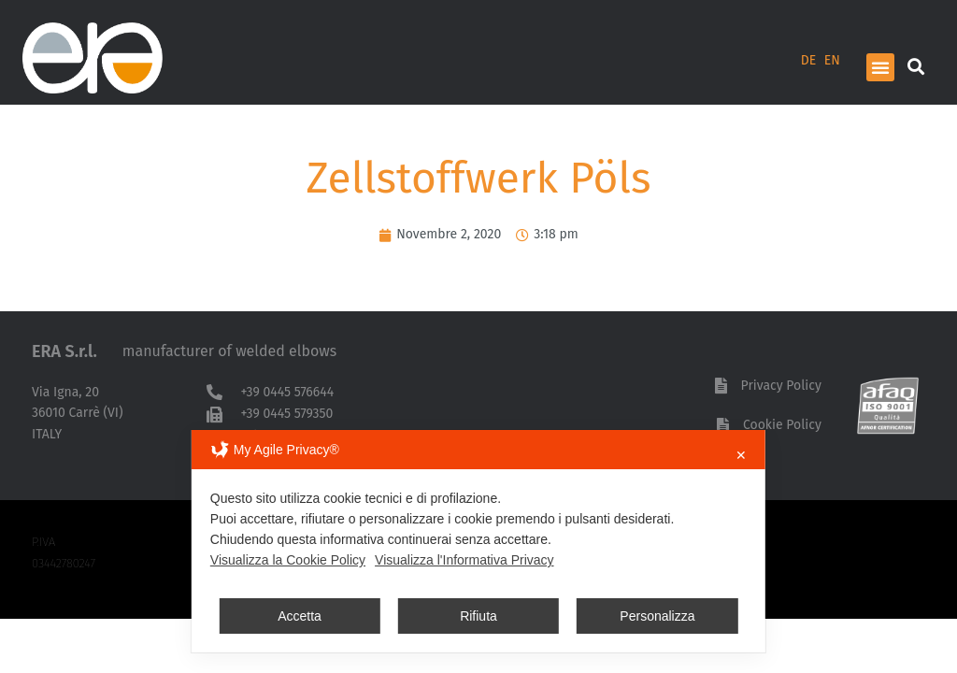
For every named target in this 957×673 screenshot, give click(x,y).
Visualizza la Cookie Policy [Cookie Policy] (287, 559)
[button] (880, 67)
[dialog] (478, 541)
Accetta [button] (299, 616)
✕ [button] (741, 455)
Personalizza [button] (657, 616)
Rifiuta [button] (478, 616)
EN (832, 60)
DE (809, 60)
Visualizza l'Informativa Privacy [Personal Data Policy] (464, 559)
